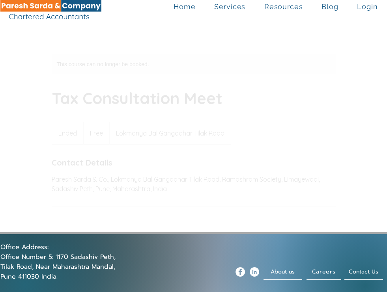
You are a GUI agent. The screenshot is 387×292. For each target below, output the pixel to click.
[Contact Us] (363, 272)
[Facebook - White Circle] (240, 272)
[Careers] (324, 272)
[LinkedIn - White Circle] (254, 272)
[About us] (283, 272)
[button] (230, 6)
